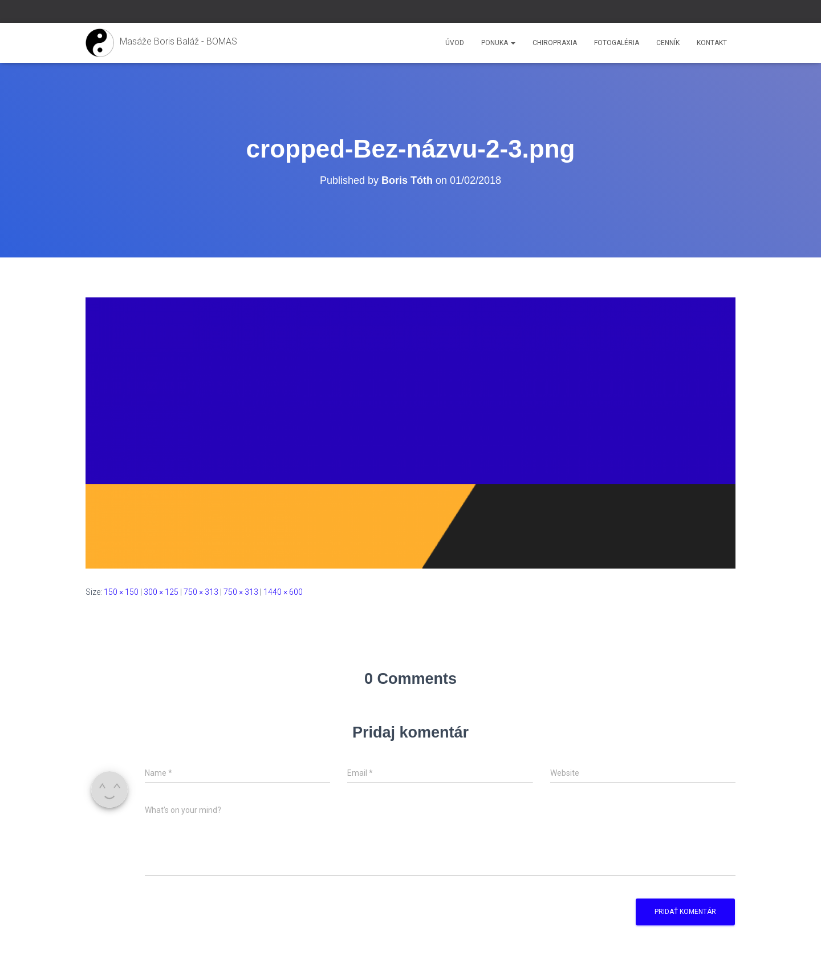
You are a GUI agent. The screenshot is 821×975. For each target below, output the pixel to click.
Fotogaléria (616, 43)
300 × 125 (161, 592)
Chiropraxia (555, 43)
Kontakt (712, 43)
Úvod (454, 43)
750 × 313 (201, 592)
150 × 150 (121, 592)
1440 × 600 (283, 592)
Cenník (668, 43)
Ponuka (498, 43)
